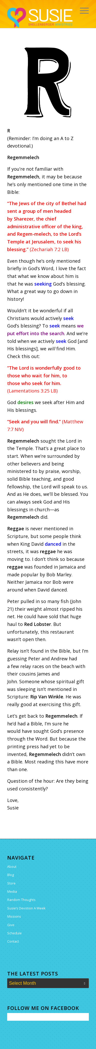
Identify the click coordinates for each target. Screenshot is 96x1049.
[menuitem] (82, 10)
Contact (13, 941)
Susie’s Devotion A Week (26, 908)
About (11, 866)
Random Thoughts (21, 899)
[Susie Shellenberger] (39, 18)
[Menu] (82, 10)
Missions (14, 916)
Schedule (14, 933)
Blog (10, 874)
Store (11, 883)
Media (12, 891)
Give (10, 925)
